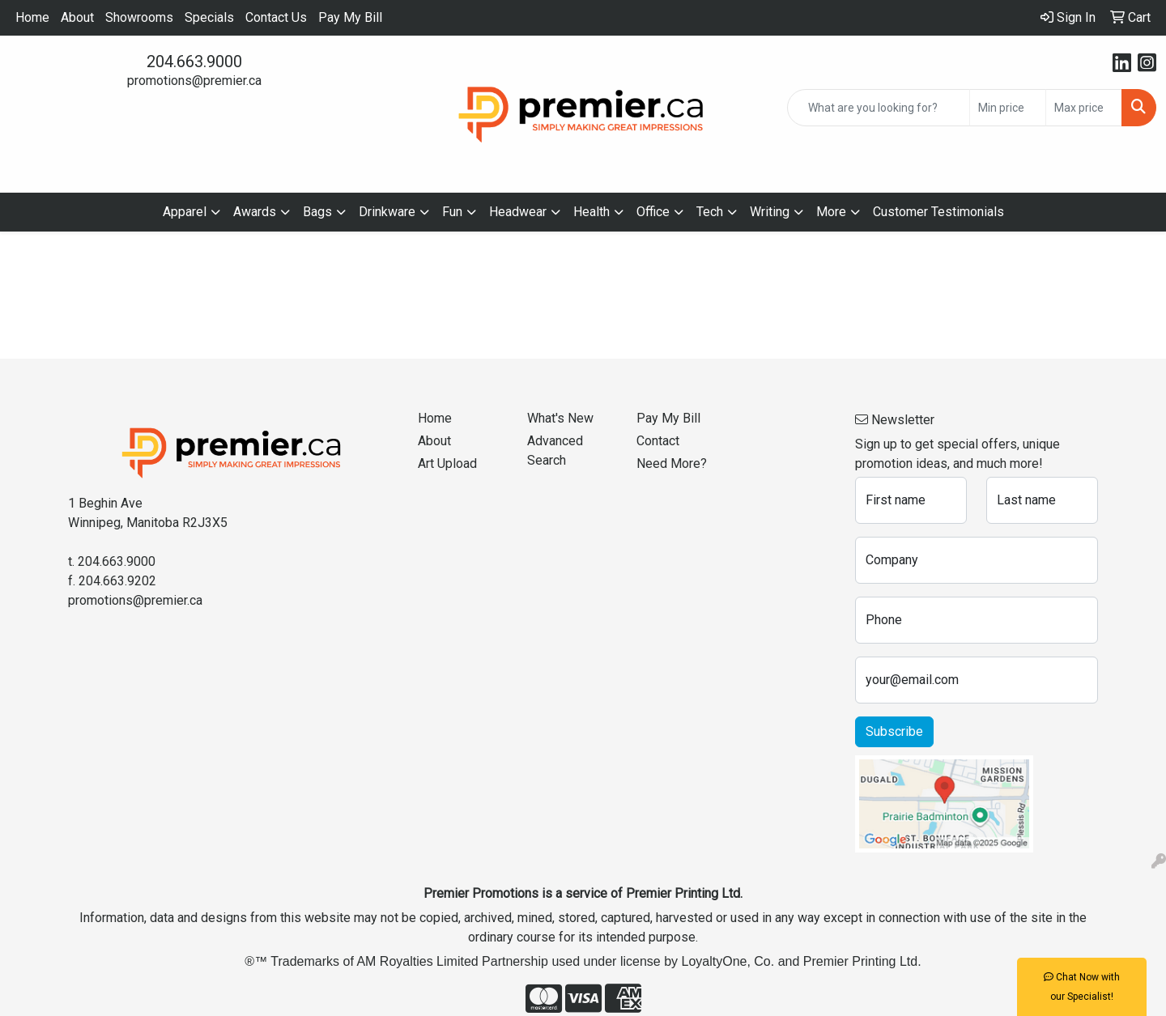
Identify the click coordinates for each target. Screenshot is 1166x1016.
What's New (560, 418)
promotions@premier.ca (194, 80)
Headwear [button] (518, 211)
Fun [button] (452, 211)
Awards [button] (254, 211)
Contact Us (276, 17)
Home (32, 17)
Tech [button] (709, 211)
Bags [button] (317, 211)
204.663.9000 (194, 61)
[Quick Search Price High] (1083, 107)
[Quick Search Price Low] (1007, 107)
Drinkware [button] (387, 211)
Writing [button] (769, 211)
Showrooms (139, 17)
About (77, 17)
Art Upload (447, 463)
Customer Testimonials (938, 211)
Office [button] (653, 211)
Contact (657, 440)
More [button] (831, 211)
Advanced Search (555, 450)
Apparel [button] (184, 211)
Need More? (671, 463)
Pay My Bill (350, 17)
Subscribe (894, 731)
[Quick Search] (878, 107)
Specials (209, 17)
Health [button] (591, 211)
